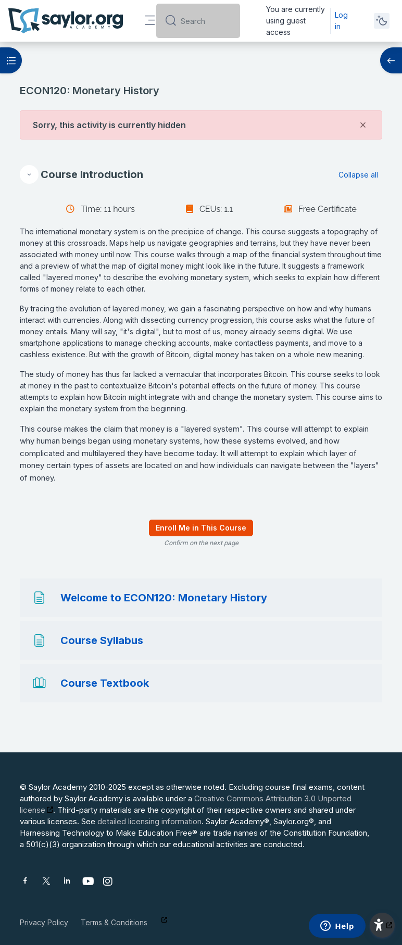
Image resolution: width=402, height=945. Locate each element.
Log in (341, 20)
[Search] (206, 21)
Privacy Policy (44, 922)
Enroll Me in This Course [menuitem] (201, 527)
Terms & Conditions (114, 922)
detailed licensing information (149, 821)
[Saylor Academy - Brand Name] (65, 21)
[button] (29, 174)
